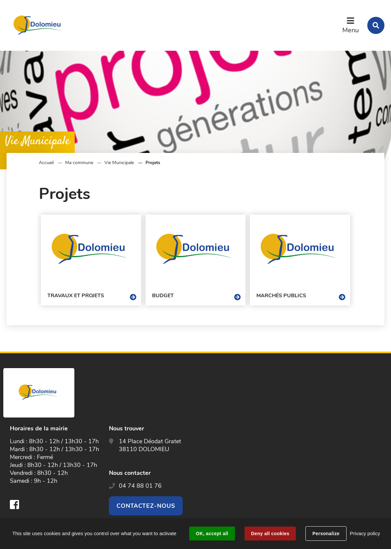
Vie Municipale (119, 162)
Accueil (46, 162)
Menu (350, 30)
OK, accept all (212, 533)
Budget (163, 295)
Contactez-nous (146, 506)
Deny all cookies (270, 533)
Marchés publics (281, 295)
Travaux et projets (75, 295)
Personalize (325, 533)
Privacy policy (365, 533)
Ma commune (79, 162)
